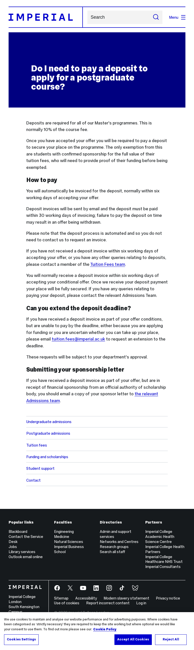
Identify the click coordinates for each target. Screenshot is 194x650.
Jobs (13, 546)
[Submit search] (156, 17)
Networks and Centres (119, 541)
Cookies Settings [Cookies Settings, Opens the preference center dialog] (21, 639)
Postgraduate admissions (48, 433)
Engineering (64, 531)
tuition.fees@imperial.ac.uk (78, 339)
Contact (33, 480)
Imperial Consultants (163, 566)
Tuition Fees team (107, 264)
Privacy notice (168, 598)
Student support (40, 468)
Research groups (114, 546)
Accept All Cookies (133, 639)
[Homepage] (46, 17)
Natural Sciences (68, 541)
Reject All (171, 639)
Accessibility (86, 598)
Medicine (61, 536)
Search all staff (112, 551)
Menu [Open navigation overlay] (177, 17)
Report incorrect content (108, 603)
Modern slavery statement (126, 598)
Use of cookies (66, 603)
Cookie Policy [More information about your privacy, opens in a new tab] (104, 629)
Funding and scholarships (47, 456)
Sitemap (61, 598)
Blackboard (18, 531)
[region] (97, 631)
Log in (141, 603)
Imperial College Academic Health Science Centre (159, 536)
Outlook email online (26, 556)
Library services (22, 551)
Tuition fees (36, 445)
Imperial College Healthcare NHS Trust (164, 559)
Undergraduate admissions (48, 421)
